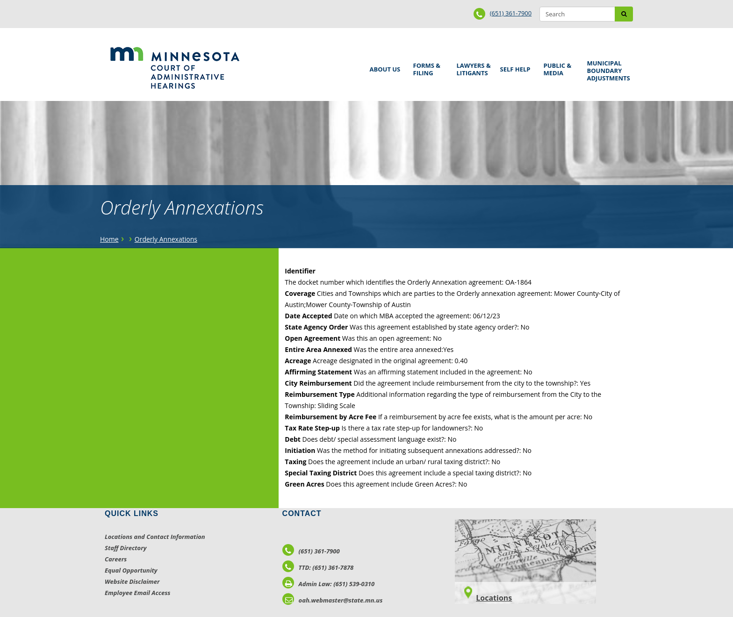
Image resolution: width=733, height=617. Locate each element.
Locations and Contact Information (155, 536)
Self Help (514, 66)
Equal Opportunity (131, 570)
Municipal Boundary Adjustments (607, 70)
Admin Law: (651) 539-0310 (328, 584)
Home (109, 239)
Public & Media (558, 68)
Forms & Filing (428, 68)
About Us (383, 66)
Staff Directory (125, 548)
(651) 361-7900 (511, 13)
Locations (494, 598)
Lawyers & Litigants (472, 68)
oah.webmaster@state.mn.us (332, 600)
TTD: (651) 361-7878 (318, 567)
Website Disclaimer (132, 581)
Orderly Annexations (166, 239)
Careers (116, 559)
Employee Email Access (138, 592)
